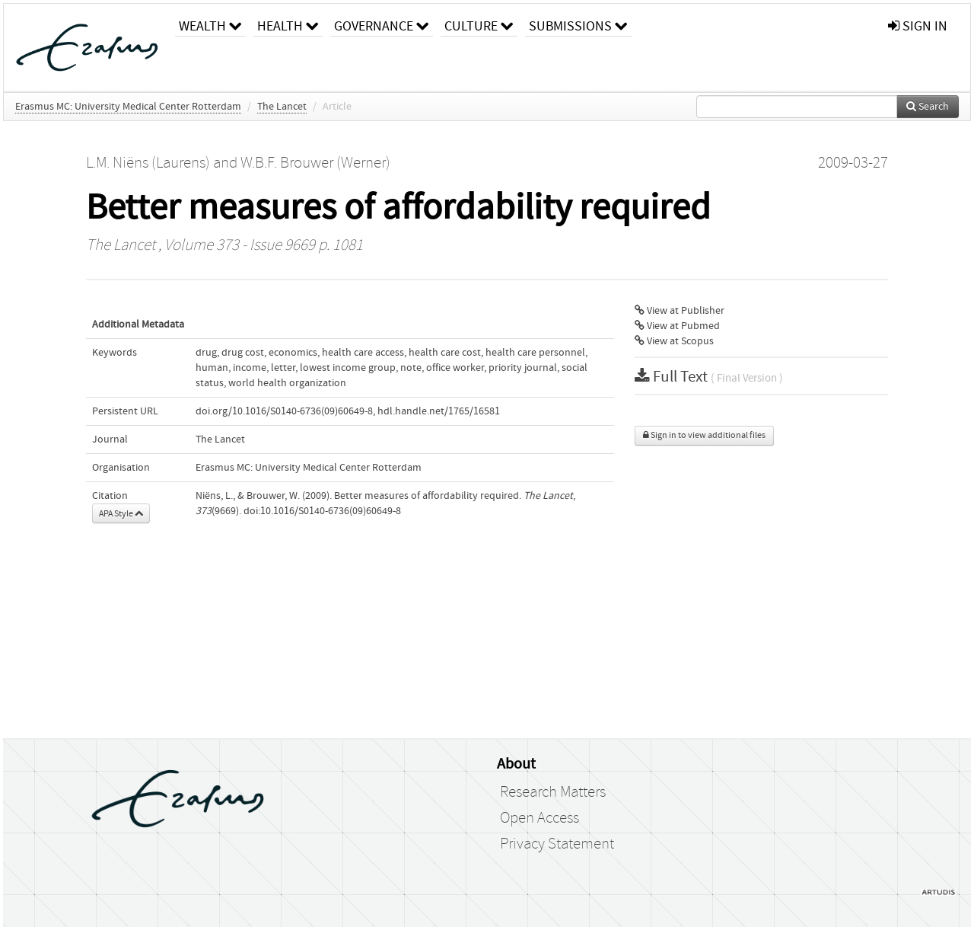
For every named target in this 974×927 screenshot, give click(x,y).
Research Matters (553, 792)
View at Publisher (679, 311)
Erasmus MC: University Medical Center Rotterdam (128, 107)
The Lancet (282, 107)
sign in (917, 26)
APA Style (121, 513)
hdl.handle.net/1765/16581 (438, 411)
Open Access (539, 818)
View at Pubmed (677, 326)
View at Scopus (674, 341)
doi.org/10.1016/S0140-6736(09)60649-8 (284, 411)
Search (927, 107)
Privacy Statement (557, 844)
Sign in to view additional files (704, 435)
